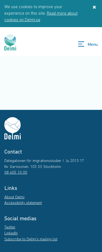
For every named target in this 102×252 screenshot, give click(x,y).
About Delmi (14, 197)
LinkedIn (11, 233)
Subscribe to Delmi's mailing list (30, 239)
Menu (87, 44)
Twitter (10, 227)
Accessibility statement (23, 203)
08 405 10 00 (15, 173)
